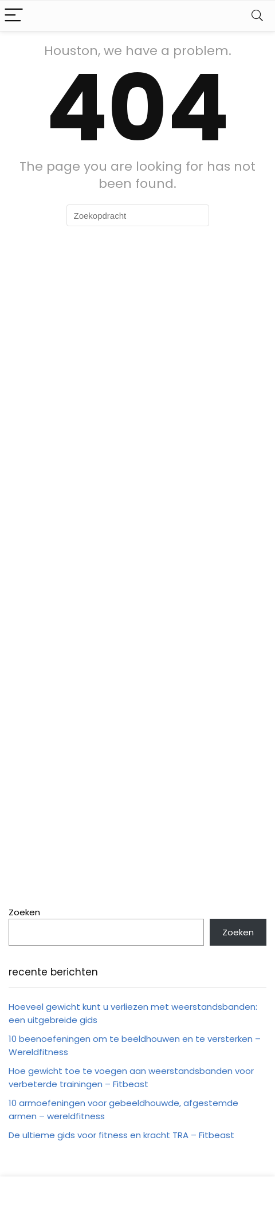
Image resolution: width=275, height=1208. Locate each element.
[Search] (257, 16)
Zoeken (24, 912)
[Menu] (14, 16)
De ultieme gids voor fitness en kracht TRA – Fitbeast (121, 1135)
